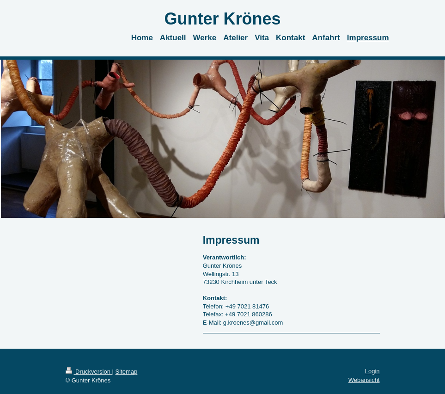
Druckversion (89, 371)
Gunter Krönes (222, 18)
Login (372, 371)
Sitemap (127, 371)
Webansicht (364, 379)
